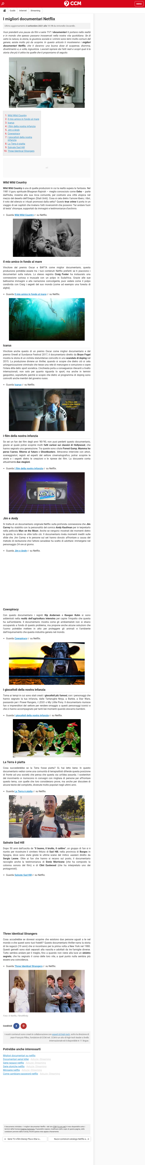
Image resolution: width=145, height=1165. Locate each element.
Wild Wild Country (17, 115)
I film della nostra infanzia (22, 126)
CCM (55, 1127)
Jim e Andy (14, 130)
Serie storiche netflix (14, 1066)
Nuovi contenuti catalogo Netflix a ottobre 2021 (70, 1139)
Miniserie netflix (11, 1070)
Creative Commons (27, 1129)
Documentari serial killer (16, 1059)
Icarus (11, 122)
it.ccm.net (61, 1127)
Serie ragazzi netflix (13, 1062)
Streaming (35, 10)
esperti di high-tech (61, 1034)
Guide (12, 10)
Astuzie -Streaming (41, 1059)
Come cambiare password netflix (20, 1073)
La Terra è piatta (16, 143)
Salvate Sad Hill (16, 147)
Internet (23, 10)
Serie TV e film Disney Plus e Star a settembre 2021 (23, 1139)
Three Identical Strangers (21, 151)
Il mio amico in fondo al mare (23, 119)
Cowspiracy (14, 133)
